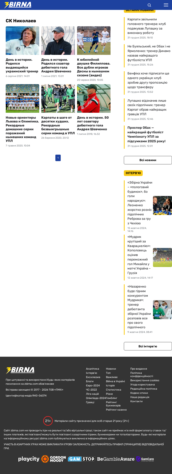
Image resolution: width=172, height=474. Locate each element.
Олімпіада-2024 (96, 398)
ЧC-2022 (91, 389)
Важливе (112, 377)
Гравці (90, 402)
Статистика (113, 389)
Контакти (136, 401)
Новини (111, 368)
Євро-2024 (93, 385)
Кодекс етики (139, 393)
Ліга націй (92, 394)
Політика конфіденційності (141, 374)
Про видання (138, 368)
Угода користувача (142, 384)
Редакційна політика (143, 388)
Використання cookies (144, 380)
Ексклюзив (93, 377)
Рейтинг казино (116, 409)
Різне (109, 394)
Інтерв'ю (91, 373)
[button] (149, 5)
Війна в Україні (115, 381)
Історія (110, 385)
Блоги (90, 381)
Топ (108, 373)
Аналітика (92, 368)
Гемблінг (111, 398)
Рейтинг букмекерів (113, 404)
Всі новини (147, 160)
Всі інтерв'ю (148, 346)
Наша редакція (139, 397)
